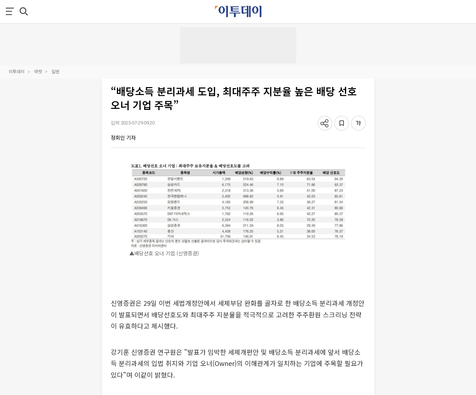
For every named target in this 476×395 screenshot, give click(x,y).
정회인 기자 (123, 137)
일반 (56, 71)
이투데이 (17, 71)
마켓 (38, 71)
